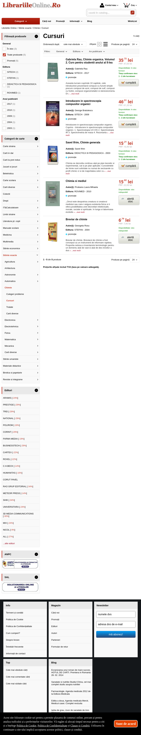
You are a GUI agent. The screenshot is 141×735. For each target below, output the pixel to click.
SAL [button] (6, 577)
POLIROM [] (11, 425)
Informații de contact (15, 653)
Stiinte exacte (10, 255)
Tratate (9, 307)
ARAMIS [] (10, 398)
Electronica (10, 320)
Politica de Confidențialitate (19, 626)
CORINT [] (10, 432)
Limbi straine (9, 214)
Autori (54, 633)
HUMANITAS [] (12, 473)
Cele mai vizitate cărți (16, 683)
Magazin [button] (56, 605)
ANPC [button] (7, 554)
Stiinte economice (11, 248)
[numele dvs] (116, 614)
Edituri (54, 626)
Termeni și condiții (14, 612)
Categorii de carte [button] (14, 138)
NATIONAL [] (11, 418)
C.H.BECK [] (11, 466)
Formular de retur (59, 646)
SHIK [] (9, 500)
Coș (129, 5)
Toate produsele (16, 54)
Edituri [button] (8, 390)
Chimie (8, 287)
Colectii (6, 194)
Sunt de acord (126, 724)
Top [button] (8, 662)
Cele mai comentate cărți (18, 677)
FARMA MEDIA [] (13, 439)
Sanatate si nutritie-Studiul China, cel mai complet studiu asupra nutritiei (71, 683)
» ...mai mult (73, 93)
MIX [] (8, 523)
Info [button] (8, 605)
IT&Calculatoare (10, 207)
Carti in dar (8, 153)
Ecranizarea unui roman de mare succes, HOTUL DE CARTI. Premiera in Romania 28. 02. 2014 (71, 672)
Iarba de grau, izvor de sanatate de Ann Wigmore (70, 711)
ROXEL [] (10, 459)
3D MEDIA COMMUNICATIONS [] (18, 515)
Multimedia (8, 241)
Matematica (10, 339)
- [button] (36, 36)
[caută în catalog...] (108, 13)
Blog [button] (54, 662)
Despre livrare (12, 640)
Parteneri (55, 640)
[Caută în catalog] (132, 12)
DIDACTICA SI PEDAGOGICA (21, 85)
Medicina (7, 235)
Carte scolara (9, 180)
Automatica (10, 281)
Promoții (55, 619)
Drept (5, 200)
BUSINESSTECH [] (15, 445)
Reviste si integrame (13, 379)
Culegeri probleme (15, 294)
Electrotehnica (11, 326)
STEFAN (13, 78)
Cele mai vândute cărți (16, 670)
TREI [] (9, 411)
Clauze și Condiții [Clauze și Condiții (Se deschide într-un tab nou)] (80, 725)
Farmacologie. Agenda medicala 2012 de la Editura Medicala (70, 692)
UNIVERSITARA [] (14, 507)
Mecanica (9, 346)
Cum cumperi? (13, 633)
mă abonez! (116, 634)
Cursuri (10, 300)
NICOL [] (9, 530)
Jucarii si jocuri (10, 166)
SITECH (12, 72)
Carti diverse (9, 187)
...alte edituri (9, 543)
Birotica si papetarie (12, 372)
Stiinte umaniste (10, 359)
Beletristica (8, 173)
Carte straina (9, 146)
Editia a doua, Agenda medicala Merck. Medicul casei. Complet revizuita (70, 702)
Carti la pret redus (11, 160)
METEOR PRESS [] (15, 493)
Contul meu (108, 5)
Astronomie (10, 274)
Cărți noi (55, 612)
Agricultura (10, 261)
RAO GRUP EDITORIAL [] (18, 486)
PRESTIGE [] (12, 404)
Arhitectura (10, 268)
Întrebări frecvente (14, 646)
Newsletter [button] (102, 605)
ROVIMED (13, 93)
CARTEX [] (11, 452)
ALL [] (8, 536)
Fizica (7, 333)
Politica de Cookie (14, 619)
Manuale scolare (11, 228)
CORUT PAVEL (10, 479)
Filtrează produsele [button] (15, 36)
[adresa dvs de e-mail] (116, 624)
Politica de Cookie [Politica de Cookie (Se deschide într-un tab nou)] (26, 725)
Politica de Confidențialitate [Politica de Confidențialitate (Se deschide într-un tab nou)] (53, 725)
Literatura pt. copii (11, 221)
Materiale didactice (12, 366)
